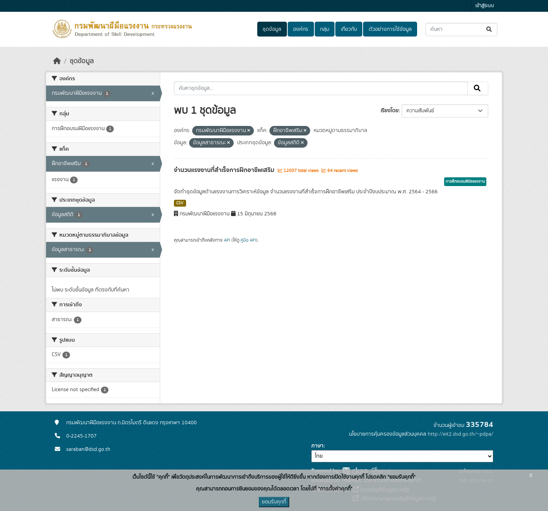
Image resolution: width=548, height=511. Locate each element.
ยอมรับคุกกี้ (274, 502)
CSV (179, 203)
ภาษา (317, 446)
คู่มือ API (248, 240)
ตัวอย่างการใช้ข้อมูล (390, 29)
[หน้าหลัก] (57, 61)
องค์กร (300, 29)
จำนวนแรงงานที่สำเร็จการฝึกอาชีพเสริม (225, 170)
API (227, 240)
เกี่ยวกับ (349, 29)
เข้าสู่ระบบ (484, 6)
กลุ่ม (324, 29)
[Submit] (489, 29)
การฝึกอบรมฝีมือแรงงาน (465, 181)
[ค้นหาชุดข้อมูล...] (461, 29)
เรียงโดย (389, 111)
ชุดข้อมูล (272, 29)
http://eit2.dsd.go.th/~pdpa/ (460, 434)
